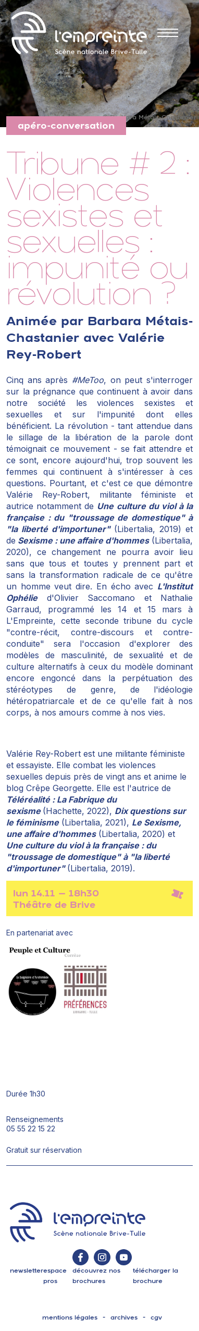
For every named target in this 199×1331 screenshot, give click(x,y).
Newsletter (26, 1270)
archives (124, 1317)
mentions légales (69, 1317)
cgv (156, 1317)
